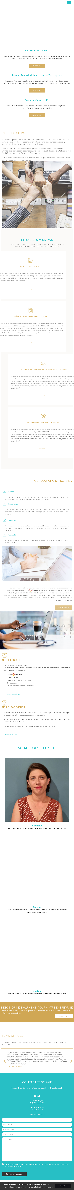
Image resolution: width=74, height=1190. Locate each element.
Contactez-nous (63, 613)
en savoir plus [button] (48, 1187)
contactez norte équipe (13, 694)
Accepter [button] (63, 1186)
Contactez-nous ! (64, 1016)
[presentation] (5, 1066)
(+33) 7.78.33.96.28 (37, 1110)
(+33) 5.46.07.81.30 (37, 1107)
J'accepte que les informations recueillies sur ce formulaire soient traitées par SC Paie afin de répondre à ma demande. (35, 1165)
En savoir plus (37, 66)
